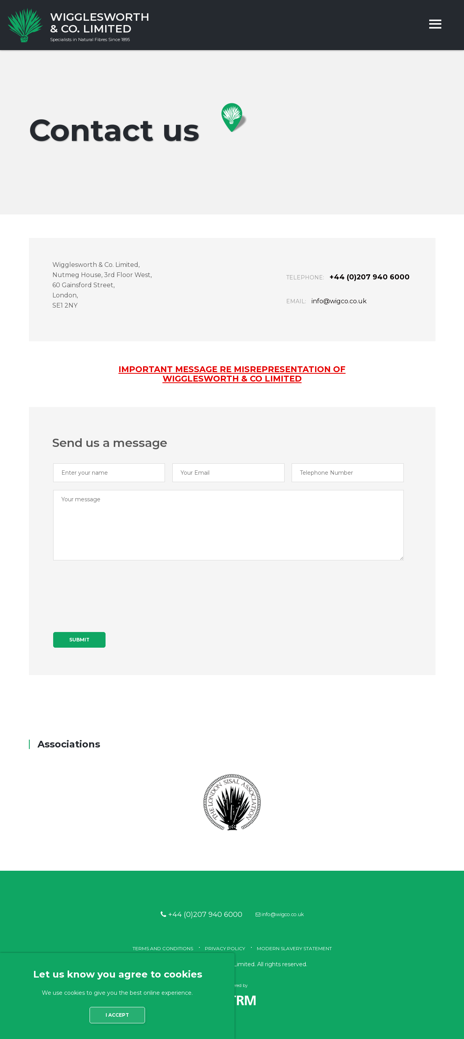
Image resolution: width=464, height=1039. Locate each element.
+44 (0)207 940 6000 (346, 286)
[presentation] (112, 595)
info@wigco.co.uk (339, 310)
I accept (117, 1024)
